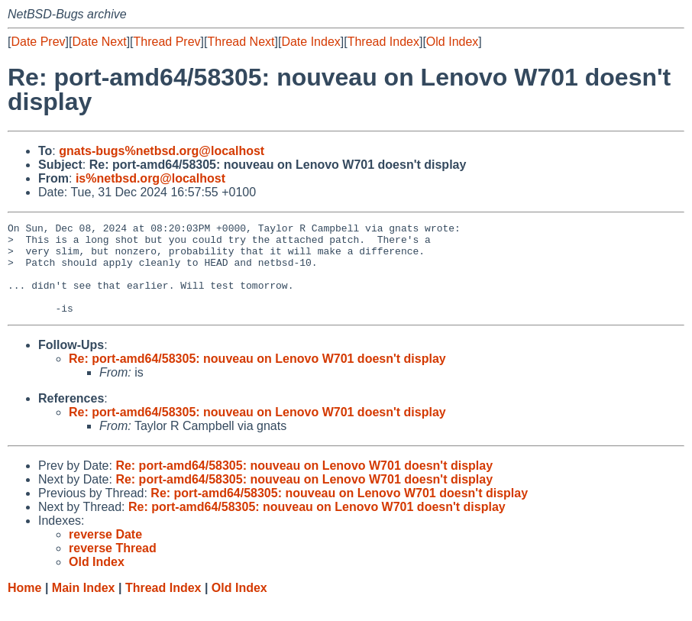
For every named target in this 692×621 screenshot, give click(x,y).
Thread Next (240, 41)
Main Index (83, 606)
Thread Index (383, 41)
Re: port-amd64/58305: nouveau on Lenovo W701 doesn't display (257, 376)
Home (24, 606)
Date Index (310, 41)
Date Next (99, 41)
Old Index (452, 41)
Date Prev (38, 41)
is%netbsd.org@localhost (150, 178)
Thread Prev (167, 41)
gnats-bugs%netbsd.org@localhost (161, 150)
